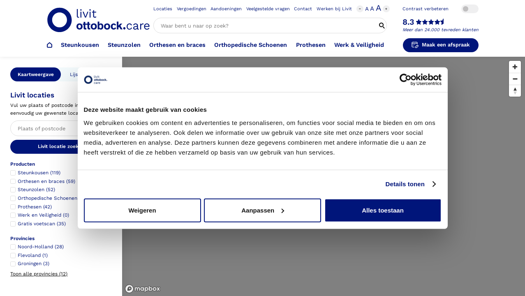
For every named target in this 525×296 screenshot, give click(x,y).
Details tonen (405, 183)
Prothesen (311, 45)
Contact (303, 9)
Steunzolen (124, 45)
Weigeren (142, 209)
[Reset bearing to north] (515, 91)
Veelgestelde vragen (268, 9)
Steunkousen (80, 45)
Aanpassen (262, 209)
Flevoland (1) (33, 255)
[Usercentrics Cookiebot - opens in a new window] (406, 80)
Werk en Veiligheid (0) (43, 215)
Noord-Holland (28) (41, 247)
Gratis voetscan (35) (42, 224)
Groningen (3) (33, 263)
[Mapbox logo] (143, 289)
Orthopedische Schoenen (250, 45)
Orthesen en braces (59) (46, 181)
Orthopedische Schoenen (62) (53, 198)
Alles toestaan (383, 209)
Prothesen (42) (35, 207)
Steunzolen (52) (36, 189)
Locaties (162, 9)
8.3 (408, 22)
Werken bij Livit (334, 9)
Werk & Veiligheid (359, 45)
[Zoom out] (515, 79)
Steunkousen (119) (39, 173)
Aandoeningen (226, 9)
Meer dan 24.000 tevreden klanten (440, 29)
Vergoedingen (191, 9)
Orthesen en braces (177, 45)
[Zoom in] (515, 67)
